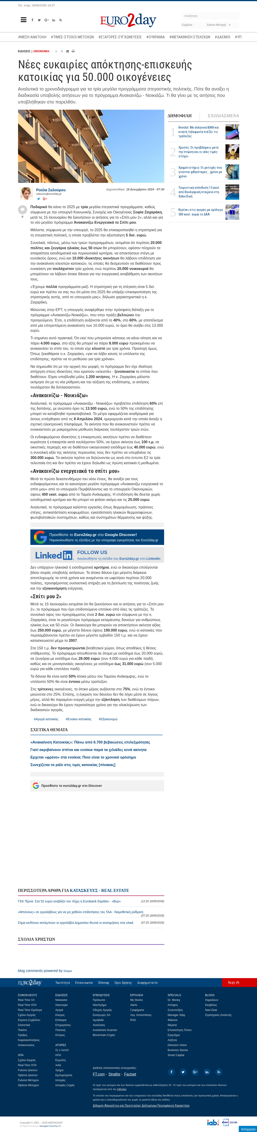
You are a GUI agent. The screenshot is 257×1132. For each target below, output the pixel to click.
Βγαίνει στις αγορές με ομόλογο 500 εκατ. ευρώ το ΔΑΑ (200, 212)
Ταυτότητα (62, 983)
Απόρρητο (248, 1129)
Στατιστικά (24, 1025)
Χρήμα (59, 1070)
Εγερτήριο (174, 1035)
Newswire (61, 1000)
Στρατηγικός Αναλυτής (218, 1015)
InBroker (122, 1089)
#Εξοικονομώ (108, 719)
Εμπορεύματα (63, 1075)
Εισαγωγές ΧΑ (101, 1015)
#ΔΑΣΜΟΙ (222, 37)
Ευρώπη (60, 1060)
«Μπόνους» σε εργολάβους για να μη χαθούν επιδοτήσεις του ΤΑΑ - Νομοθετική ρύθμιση (91, 913)
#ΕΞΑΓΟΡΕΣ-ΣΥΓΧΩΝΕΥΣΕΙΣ (120, 37)
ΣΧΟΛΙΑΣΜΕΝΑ (223, 116)
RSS (133, 1020)
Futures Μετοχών (28, 1080)
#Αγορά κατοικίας (46, 719)
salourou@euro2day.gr (49, 193)
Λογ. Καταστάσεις (141, 1015)
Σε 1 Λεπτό (62, 1050)
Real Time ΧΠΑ (27, 1005)
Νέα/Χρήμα (100, 1005)
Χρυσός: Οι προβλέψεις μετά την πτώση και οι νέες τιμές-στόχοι (198, 151)
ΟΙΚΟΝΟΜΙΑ (41, 51)
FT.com (99, 1074)
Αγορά (59, 1010)
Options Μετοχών (28, 1085)
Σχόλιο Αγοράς (27, 1015)
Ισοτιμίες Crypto (65, 1085)
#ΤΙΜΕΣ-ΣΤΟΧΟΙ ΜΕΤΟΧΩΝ (72, 37)
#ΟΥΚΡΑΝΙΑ (155, 37)
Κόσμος (60, 1015)
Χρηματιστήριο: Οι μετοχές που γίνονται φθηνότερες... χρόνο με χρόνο (200, 172)
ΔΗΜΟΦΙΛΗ (180, 116)
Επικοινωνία (84, 983)
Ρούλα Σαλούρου (51, 190)
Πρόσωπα (99, 1000)
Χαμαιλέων (211, 1000)
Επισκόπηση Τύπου (180, 1030)
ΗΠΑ (58, 1055)
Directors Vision (177, 1045)
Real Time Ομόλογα (30, 1010)
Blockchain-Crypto (104, 1035)
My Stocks (136, 1000)
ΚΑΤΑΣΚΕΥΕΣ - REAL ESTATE (99, 890)
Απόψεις (173, 1005)
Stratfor (114, 1074)
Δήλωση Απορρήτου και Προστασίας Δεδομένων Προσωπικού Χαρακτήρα (141, 1105)
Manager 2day (176, 1015)
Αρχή (231, 982)
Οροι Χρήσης (123, 983)
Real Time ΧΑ (26, 1000)
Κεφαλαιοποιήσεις (29, 1040)
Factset (130, 1074)
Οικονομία (61, 1005)
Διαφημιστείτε (147, 983)
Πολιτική (60, 1030)
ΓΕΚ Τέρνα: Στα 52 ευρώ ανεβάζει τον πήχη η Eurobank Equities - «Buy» (91, 901)
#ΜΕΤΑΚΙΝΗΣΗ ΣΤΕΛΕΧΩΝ (189, 37)
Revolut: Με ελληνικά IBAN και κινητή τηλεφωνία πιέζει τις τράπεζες (198, 131)
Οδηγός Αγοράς (102, 1010)
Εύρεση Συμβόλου (29, 1020)
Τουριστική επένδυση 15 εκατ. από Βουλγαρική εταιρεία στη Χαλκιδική (199, 192)
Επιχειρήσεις (63, 1025)
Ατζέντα (172, 1040)
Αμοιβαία (98, 1020)
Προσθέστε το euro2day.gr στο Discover (67, 785)
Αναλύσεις (99, 1025)
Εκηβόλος (211, 1005)
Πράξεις (23, 1035)
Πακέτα (22, 1030)
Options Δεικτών (28, 1075)
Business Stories (178, 1050)
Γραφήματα (137, 1010)
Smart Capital (176, 1055)
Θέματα (172, 1025)
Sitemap (103, 983)
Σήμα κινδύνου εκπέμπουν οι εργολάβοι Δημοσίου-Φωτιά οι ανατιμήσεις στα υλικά (91, 923)
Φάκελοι (173, 1020)
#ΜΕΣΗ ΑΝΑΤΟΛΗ (32, 37)
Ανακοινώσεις (26, 1045)
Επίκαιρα (60, 1020)
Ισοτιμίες (60, 1080)
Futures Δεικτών (28, 1070)
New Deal (211, 1010)
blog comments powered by (45, 971)
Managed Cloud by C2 (50, 1126)
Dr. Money (174, 1000)
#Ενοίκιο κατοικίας (79, 719)
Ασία (58, 1065)
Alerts (133, 1005)
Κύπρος (60, 1035)
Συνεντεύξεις (175, 1010)
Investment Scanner (105, 1030)
